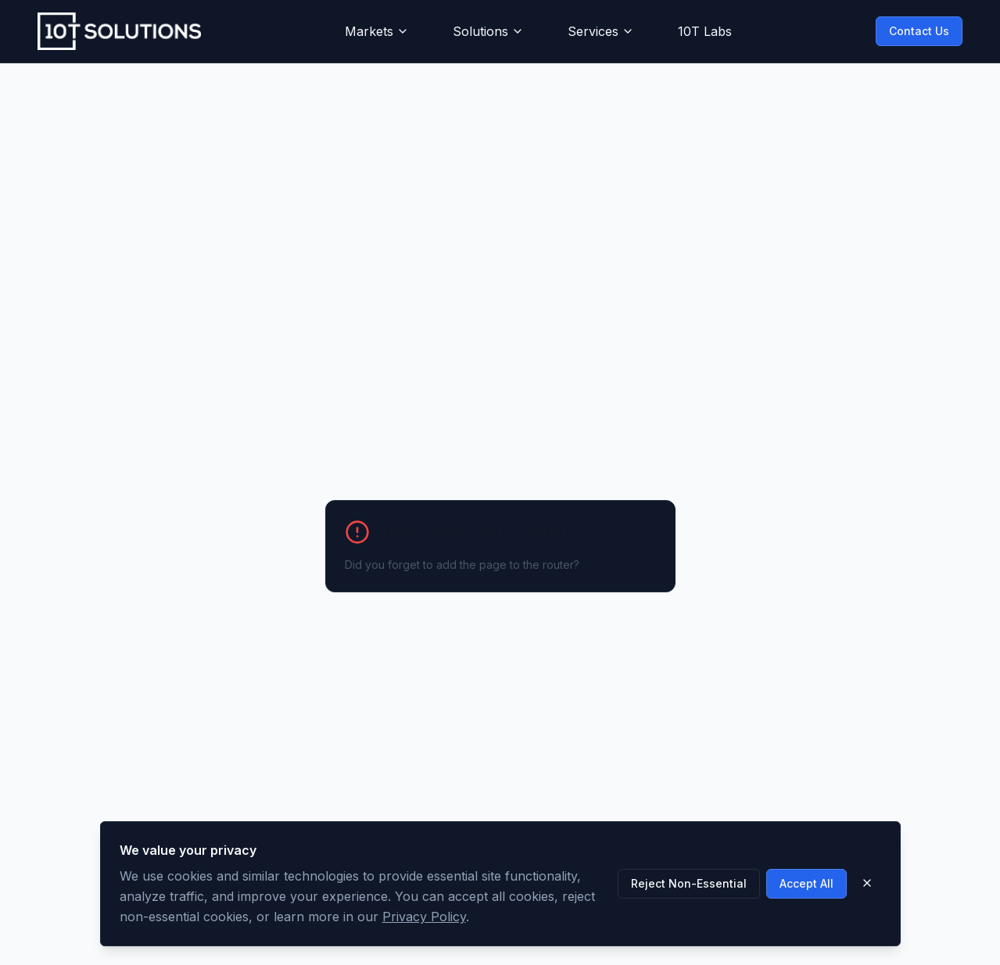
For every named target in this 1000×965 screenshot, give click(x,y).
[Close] (867, 883)
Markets (377, 31)
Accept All (806, 883)
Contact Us (919, 31)
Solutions (488, 31)
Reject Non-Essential (689, 883)
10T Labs (705, 31)
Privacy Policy (424, 916)
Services (601, 31)
